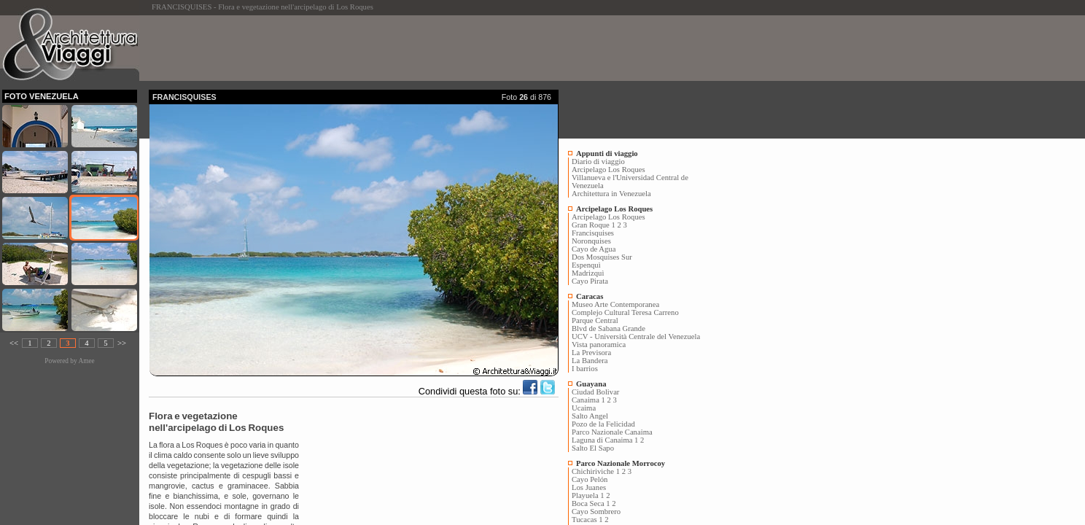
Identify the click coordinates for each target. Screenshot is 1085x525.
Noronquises (591, 241)
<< (13, 343)
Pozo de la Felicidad (603, 424)
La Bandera (589, 361)
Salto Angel (590, 416)
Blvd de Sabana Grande (608, 328)
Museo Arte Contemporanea (615, 304)
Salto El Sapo (593, 448)
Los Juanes (589, 487)
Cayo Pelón (589, 479)
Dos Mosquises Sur (602, 257)
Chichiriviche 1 (596, 471)
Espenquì (586, 265)
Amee (86, 361)
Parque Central (595, 320)
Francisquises (593, 233)
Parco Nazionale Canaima (612, 432)
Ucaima (584, 408)
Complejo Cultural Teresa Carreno (625, 312)
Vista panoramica (599, 345)
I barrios (585, 369)
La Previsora (591, 353)
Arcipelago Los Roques (608, 170)
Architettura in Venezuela (611, 194)
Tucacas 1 (587, 520)
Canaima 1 (588, 400)
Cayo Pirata (590, 281)
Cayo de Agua (593, 249)
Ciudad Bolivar (595, 392)
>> (121, 343)
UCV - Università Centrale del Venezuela (636, 336)
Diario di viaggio (598, 162)
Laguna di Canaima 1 (605, 440)
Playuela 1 (588, 495)
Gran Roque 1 (593, 225)
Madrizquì (588, 273)
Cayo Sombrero (596, 512)
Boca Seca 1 (591, 503)
